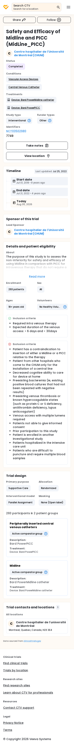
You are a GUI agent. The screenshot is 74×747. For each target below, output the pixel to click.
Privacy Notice (13, 723)
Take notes (37, 146)
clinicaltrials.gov (32, 641)
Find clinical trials (15, 663)
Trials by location (15, 670)
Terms (7, 730)
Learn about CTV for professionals (28, 693)
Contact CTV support (18, 708)
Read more (37, 276)
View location (37, 156)
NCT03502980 (16, 131)
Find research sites (16, 685)
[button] (23, 79)
